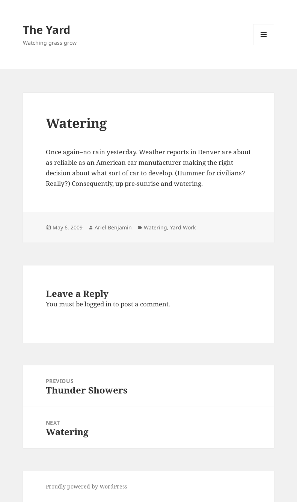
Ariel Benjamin (113, 227)
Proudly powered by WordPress (86, 486)
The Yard (46, 29)
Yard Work (183, 227)
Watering (155, 227)
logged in (98, 304)
